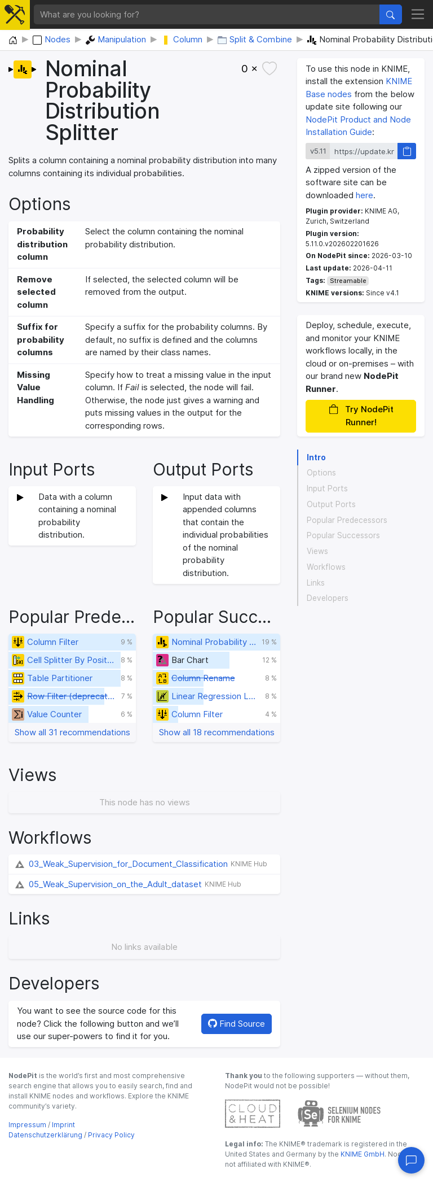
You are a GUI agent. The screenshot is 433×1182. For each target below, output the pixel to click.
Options (321, 472)
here (364, 195)
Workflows (326, 567)
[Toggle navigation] (418, 15)
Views (317, 551)
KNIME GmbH (362, 1154)
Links (316, 582)
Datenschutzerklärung (45, 1135)
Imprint (63, 1124)
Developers (327, 598)
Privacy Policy (111, 1135)
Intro (316, 457)
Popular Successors (343, 535)
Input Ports (327, 488)
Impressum (27, 1124)
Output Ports (331, 504)
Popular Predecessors (347, 520)
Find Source (236, 1023)
